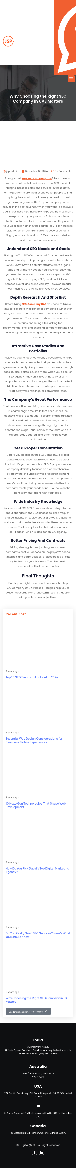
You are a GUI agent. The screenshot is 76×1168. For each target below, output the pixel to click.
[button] (71, 78)
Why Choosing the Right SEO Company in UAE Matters (37, 1000)
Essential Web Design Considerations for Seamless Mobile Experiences (34, 740)
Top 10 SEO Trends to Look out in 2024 (32, 677)
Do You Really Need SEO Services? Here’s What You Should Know (38, 935)
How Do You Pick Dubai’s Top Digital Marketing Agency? (37, 870)
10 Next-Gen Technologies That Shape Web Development (36, 805)
